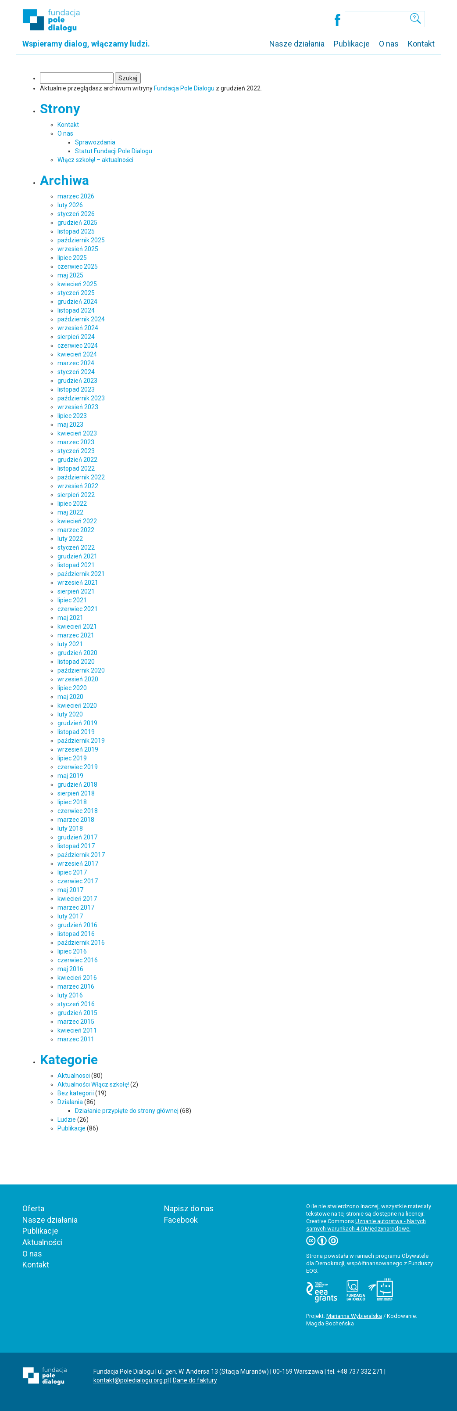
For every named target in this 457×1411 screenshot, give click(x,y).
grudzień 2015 (77, 1012)
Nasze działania (297, 43)
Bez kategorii (75, 1093)
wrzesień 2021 (77, 582)
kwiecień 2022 (77, 521)
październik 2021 (81, 573)
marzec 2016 (75, 986)
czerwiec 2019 (77, 766)
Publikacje (352, 43)
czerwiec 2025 (77, 266)
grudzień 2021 (77, 556)
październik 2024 (81, 319)
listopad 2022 (76, 468)
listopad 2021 (76, 565)
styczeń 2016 (76, 1004)
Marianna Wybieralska (354, 1316)
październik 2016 (81, 942)
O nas (389, 43)
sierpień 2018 (76, 793)
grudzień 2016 (77, 925)
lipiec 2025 (72, 257)
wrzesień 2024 (77, 327)
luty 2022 (70, 538)
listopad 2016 (76, 933)
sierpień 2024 (76, 336)
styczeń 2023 (76, 450)
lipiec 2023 (72, 415)
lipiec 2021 (72, 600)
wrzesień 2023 (77, 406)
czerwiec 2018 (77, 810)
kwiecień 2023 (77, 433)
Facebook (181, 1219)
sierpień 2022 (76, 494)
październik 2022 (81, 477)
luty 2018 (70, 828)
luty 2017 (70, 916)
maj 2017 (70, 889)
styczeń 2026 (76, 213)
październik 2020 (81, 670)
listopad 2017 (76, 845)
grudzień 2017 (77, 837)
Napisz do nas (189, 1208)
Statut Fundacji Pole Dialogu (113, 151)
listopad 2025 (76, 231)
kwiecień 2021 (77, 626)
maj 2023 (70, 424)
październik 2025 (81, 240)
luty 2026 (70, 205)
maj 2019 (70, 775)
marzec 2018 (75, 819)
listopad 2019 (76, 731)
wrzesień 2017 (77, 863)
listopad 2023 (76, 389)
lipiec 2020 (72, 687)
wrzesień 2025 (77, 248)
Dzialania (70, 1101)
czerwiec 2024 (77, 345)
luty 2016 (70, 995)
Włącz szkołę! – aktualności (95, 159)
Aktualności (42, 1242)
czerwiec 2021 (77, 608)
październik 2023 (81, 398)
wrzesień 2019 (77, 749)
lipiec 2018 (72, 802)
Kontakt (421, 43)
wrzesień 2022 (77, 486)
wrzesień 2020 (77, 679)
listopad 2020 (76, 661)
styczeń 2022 (76, 547)
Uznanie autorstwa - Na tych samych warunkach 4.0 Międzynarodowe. (366, 1225)
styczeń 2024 (76, 371)
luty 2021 (70, 644)
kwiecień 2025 (77, 284)
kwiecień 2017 (77, 898)
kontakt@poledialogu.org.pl (131, 1380)
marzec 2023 (75, 442)
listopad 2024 (76, 310)
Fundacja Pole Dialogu (184, 88)
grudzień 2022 (77, 459)
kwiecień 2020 (77, 705)
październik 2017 (81, 854)
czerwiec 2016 (77, 960)
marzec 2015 (75, 1021)
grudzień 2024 (77, 301)
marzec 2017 (75, 907)
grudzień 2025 (77, 222)
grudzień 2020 (77, 652)
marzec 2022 (75, 529)
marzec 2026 (75, 196)
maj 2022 (70, 512)
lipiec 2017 (72, 872)
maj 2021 (70, 617)
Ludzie (66, 1119)
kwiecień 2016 (77, 977)
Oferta (33, 1208)
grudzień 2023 (77, 380)
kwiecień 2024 (77, 354)
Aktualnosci (73, 1075)
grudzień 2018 (77, 784)
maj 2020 (70, 696)
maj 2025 (70, 275)
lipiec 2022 (72, 503)
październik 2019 (81, 740)
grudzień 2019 (77, 723)
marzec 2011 (75, 1039)
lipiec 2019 (72, 758)
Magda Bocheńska (330, 1323)
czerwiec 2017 (77, 881)
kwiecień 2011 (77, 1030)
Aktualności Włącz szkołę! (93, 1084)
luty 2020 (70, 714)
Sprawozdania (95, 142)
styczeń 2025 (76, 292)
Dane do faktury (195, 1380)
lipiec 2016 (72, 951)
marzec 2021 (75, 635)
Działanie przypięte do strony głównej (127, 1110)
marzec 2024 (75, 363)
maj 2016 (70, 968)
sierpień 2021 (76, 591)
